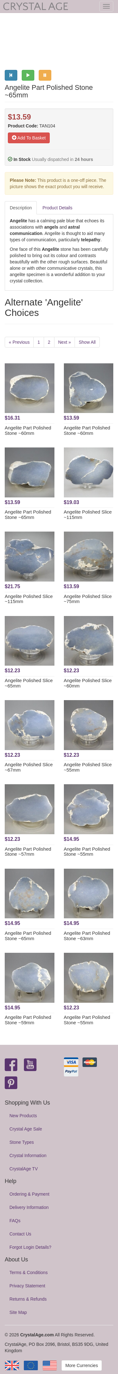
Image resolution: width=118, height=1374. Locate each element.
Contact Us (20, 1233)
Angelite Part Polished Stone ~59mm (28, 1019)
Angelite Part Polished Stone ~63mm (87, 935)
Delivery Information (29, 1207)
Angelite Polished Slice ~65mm (29, 683)
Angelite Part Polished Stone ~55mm (87, 851)
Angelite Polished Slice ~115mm (88, 514)
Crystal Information (27, 1155)
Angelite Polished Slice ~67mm (29, 767)
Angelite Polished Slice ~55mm (88, 767)
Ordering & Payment (29, 1194)
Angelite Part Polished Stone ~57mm (28, 851)
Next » (64, 342)
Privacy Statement (27, 1285)
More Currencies (81, 1365)
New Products (23, 1115)
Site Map (18, 1312)
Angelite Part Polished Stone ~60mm (28, 430)
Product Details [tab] (57, 207)
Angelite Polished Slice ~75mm (88, 599)
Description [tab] (21, 207)
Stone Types (21, 1142)
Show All (87, 342)
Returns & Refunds (28, 1299)
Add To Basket (29, 137)
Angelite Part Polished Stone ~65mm (28, 514)
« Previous (19, 342)
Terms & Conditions (28, 1272)
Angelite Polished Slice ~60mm (88, 683)
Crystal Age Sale (25, 1128)
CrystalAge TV (23, 1168)
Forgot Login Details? (30, 1247)
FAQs (14, 1220)
